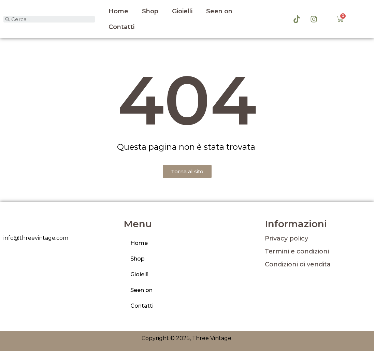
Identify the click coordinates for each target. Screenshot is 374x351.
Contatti (121, 27)
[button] (187, 171)
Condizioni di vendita (298, 264)
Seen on (219, 11)
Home (118, 11)
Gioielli (182, 11)
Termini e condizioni (297, 251)
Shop (150, 11)
